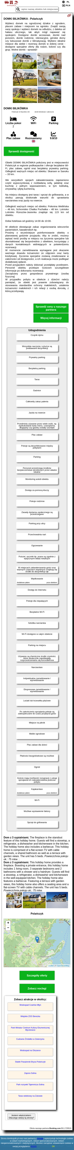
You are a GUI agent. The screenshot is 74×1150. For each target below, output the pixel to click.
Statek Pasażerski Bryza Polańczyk (30, 1062)
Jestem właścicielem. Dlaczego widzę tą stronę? (21, 1116)
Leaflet (51, 966)
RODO (34, 1146)
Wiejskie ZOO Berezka (30, 1016)
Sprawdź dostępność (21, 151)
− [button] (8, 928)
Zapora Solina (30, 1073)
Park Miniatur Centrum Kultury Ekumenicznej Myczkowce (30, 1029)
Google (40, 1138)
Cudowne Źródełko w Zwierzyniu (30, 1039)
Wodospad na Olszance (30, 1050)
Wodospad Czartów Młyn (30, 1005)
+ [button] (8, 923)
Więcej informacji (51, 318)
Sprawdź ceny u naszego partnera (51, 308)
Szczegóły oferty (37, 975)
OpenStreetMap (63, 966)
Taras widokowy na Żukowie (30, 1096)
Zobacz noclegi (37, 988)
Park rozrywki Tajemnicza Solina (30, 1084)
